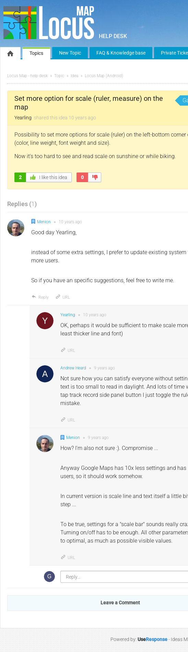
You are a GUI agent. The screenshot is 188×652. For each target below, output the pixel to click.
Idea (74, 75)
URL (62, 297)
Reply (40, 297)
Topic (59, 75)
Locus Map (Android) (104, 75)
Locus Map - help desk (27, 75)
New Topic (70, 53)
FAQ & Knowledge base (120, 53)
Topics (36, 53)
